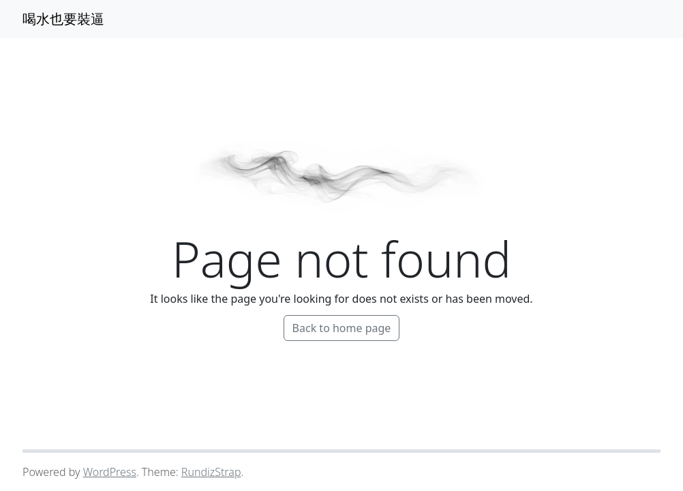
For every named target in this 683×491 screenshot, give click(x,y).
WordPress (109, 471)
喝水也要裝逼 (63, 19)
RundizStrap (211, 471)
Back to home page (341, 328)
